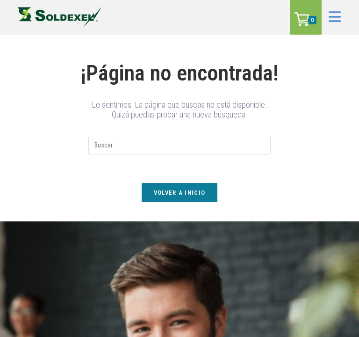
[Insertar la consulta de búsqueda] (179, 145)
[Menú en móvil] (331, 17)
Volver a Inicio (180, 192)
